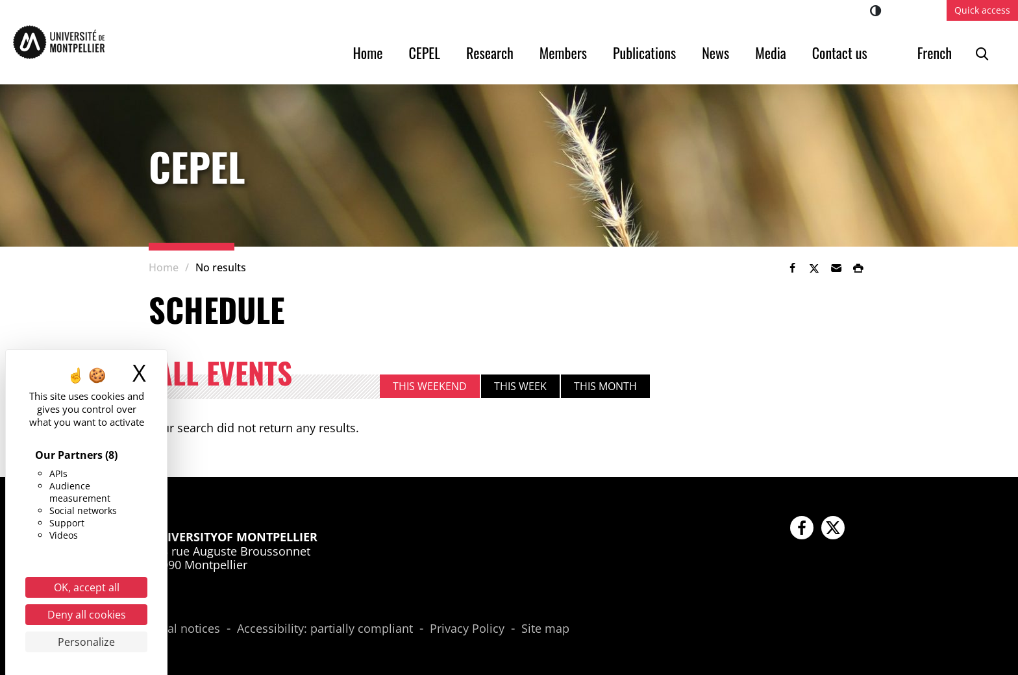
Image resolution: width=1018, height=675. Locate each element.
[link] (792, 268)
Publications (644, 52)
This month (605, 386)
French (934, 52)
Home (368, 52)
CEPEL (424, 52)
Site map (545, 629)
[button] (836, 268)
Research (490, 52)
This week (520, 386)
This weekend (430, 386)
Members (563, 52)
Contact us (839, 52)
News (715, 52)
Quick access (982, 10)
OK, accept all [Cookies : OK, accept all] (86, 587)
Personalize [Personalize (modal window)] (86, 642)
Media (770, 52)
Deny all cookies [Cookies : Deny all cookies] (86, 615)
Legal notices (184, 629)
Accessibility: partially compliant (325, 629)
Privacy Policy (467, 629)
